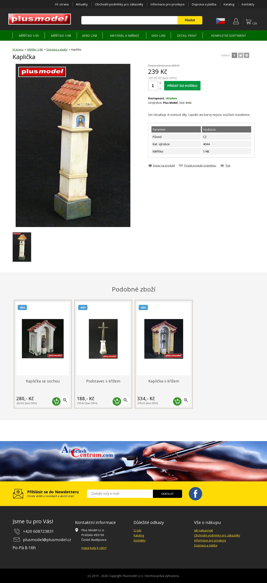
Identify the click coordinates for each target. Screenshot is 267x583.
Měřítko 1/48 (35, 49)
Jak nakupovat (203, 530)
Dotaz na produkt (164, 165)
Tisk (227, 165)
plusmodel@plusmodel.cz (47, 539)
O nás (137, 530)
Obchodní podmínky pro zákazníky (119, 4)
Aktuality (82, 4)
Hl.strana (18, 49)
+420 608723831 (38, 531)
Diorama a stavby (57, 49)
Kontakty (248, 4)
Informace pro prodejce (167, 4)
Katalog (228, 4)
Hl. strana (62, 4)
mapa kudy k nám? (94, 548)
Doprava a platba (204, 4)
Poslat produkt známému (200, 165)
